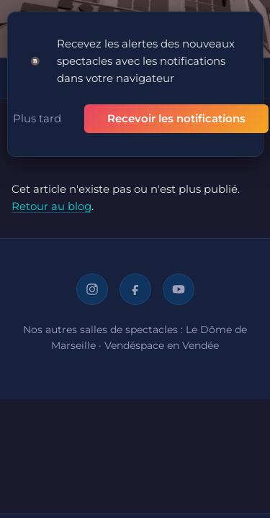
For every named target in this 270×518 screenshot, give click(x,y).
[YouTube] (178, 289)
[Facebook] (135, 289)
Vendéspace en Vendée (161, 345)
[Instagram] (92, 289)
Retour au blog (51, 206)
